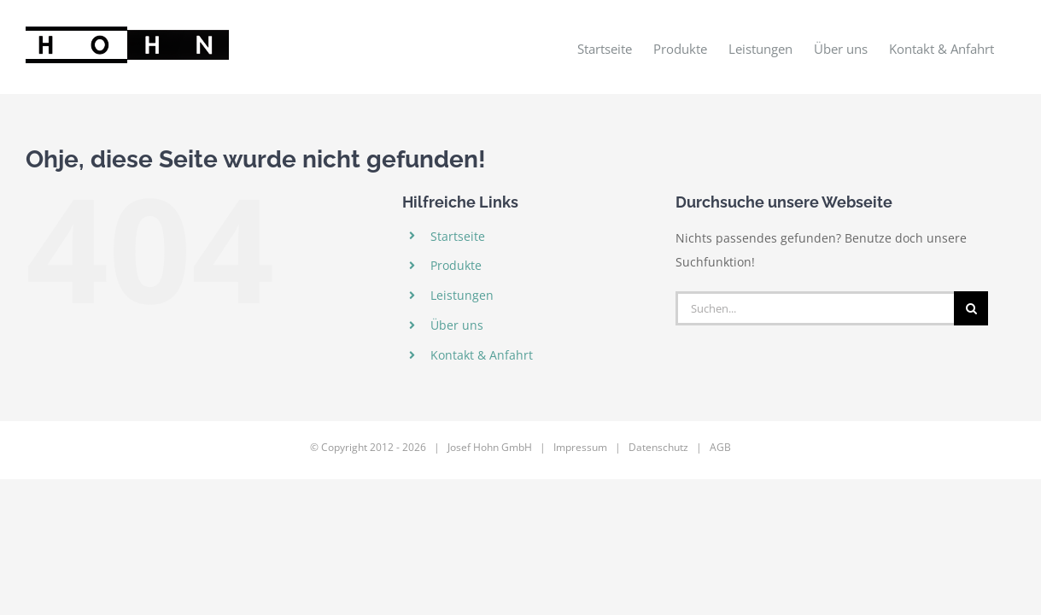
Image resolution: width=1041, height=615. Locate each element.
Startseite (457, 236)
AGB (720, 447)
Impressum (580, 447)
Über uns (456, 325)
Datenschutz (658, 447)
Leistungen (462, 295)
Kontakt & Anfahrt (481, 355)
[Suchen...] (814, 308)
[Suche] (971, 308)
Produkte (456, 265)
